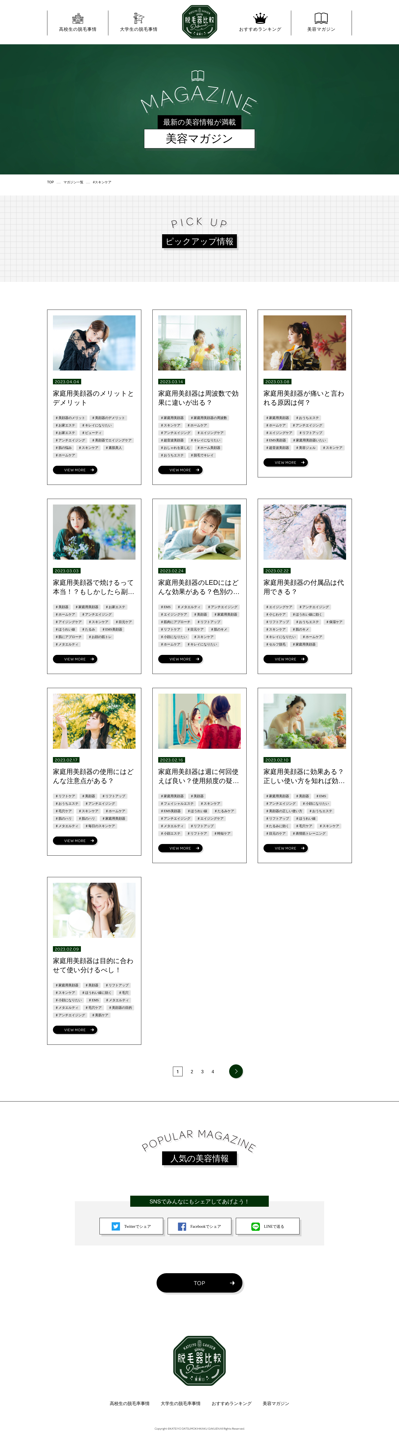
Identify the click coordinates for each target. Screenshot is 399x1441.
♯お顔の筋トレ (100, 637)
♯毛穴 (124, 993)
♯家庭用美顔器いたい (309, 440)
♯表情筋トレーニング (309, 833)
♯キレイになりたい (97, 425)
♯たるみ (88, 629)
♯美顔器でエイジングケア (112, 440)
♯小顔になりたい (173, 637)
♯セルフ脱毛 (276, 644)
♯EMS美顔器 (276, 440)
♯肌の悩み (63, 448)
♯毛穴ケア (63, 811)
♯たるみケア (224, 811)
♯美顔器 (61, 607)
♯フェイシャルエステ (177, 804)
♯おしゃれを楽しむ (175, 448)
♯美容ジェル (306, 448)
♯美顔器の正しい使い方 (284, 811)
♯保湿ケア (334, 622)
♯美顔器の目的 (120, 1008)
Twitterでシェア (131, 1226)
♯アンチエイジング (70, 440)
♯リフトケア (170, 629)
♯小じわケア (276, 614)
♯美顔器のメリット (70, 418)
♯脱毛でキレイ (202, 455)
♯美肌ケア (100, 1015)
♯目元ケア (123, 622)
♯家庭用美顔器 (172, 418)
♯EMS (165, 607)
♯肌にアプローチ (68, 637)
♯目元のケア (276, 833)
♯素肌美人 (113, 448)
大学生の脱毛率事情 (181, 1403)
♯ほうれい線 (65, 629)
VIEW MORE (75, 469)
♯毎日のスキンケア (100, 826)
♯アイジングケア (68, 622)
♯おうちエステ (172, 455)
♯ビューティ (92, 433)
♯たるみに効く (277, 826)
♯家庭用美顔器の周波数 (208, 418)
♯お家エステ (65, 425)
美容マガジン (276, 1403)
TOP (199, 1282)
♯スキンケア (88, 448)
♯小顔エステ (170, 833)
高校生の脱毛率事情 (130, 1403)
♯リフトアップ (310, 433)
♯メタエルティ (66, 644)
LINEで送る (268, 1226)
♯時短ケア (222, 833)
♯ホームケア (65, 455)
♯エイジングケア (210, 433)
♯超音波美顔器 (172, 440)
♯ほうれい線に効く (307, 614)
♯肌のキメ (219, 629)
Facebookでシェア (199, 1226)
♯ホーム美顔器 (208, 448)
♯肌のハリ (63, 818)
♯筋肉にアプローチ (175, 622)
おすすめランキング (232, 1403)
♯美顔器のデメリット (108, 418)
